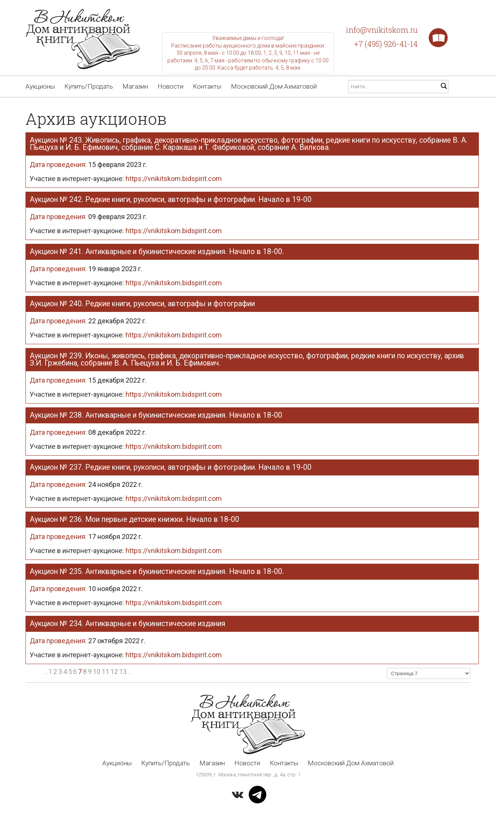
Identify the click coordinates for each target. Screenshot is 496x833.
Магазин (135, 86)
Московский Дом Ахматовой (274, 86)
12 (114, 672)
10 (96, 672)
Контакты (207, 86)
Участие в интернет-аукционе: (126, 179)
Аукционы (40, 86)
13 (123, 672)
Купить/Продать (88, 86)
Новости (170, 86)
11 (105, 672)
